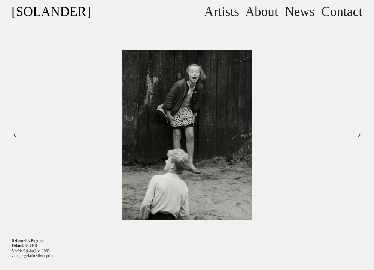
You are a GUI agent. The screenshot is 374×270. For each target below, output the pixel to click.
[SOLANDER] (51, 11)
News (299, 11)
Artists (221, 11)
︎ (15, 135)
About (261, 11)
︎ (359, 135)
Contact (341, 11)
